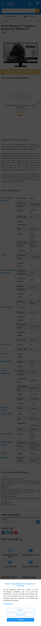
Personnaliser (20, 615)
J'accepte (20, 620)
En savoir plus (8, 604)
